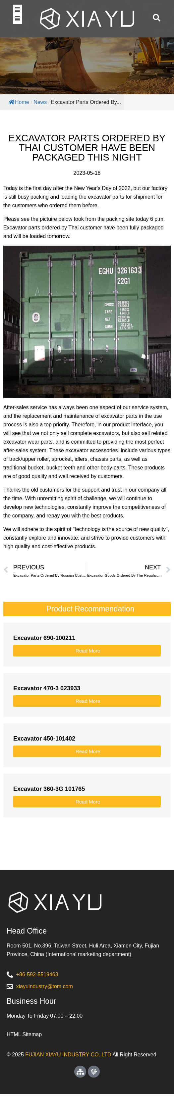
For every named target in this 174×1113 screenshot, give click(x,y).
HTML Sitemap (24, 1053)
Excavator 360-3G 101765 (49, 807)
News (40, 121)
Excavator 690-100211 (44, 656)
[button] (17, 18)
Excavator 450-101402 (44, 757)
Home (19, 121)
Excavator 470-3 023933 (46, 707)
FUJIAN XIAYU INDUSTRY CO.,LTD (68, 1073)
